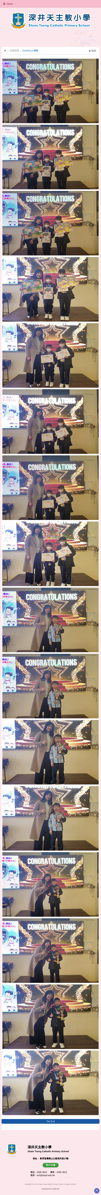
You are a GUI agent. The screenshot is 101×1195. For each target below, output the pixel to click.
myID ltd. (55, 1189)
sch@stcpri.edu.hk (46, 1175)
